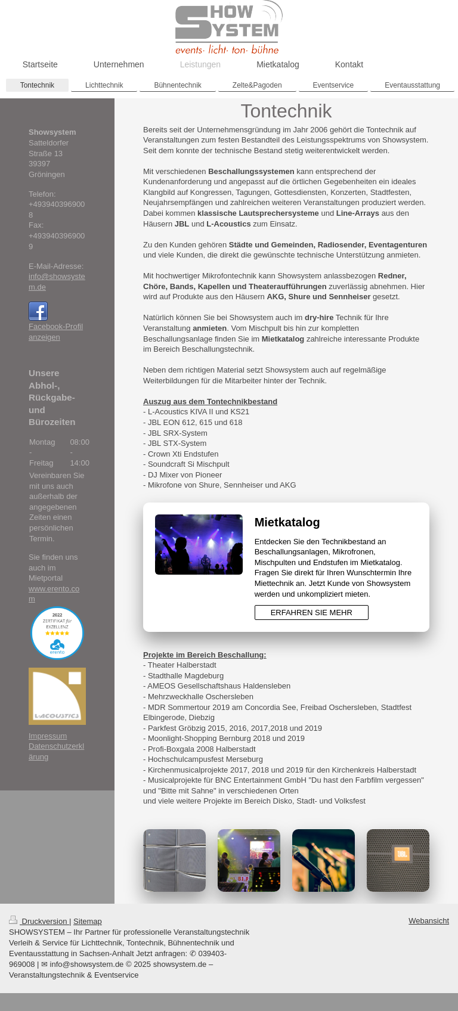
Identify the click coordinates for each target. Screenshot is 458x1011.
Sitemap (87, 921)
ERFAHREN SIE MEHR (311, 612)
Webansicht (429, 920)
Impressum (48, 735)
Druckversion (39, 921)
